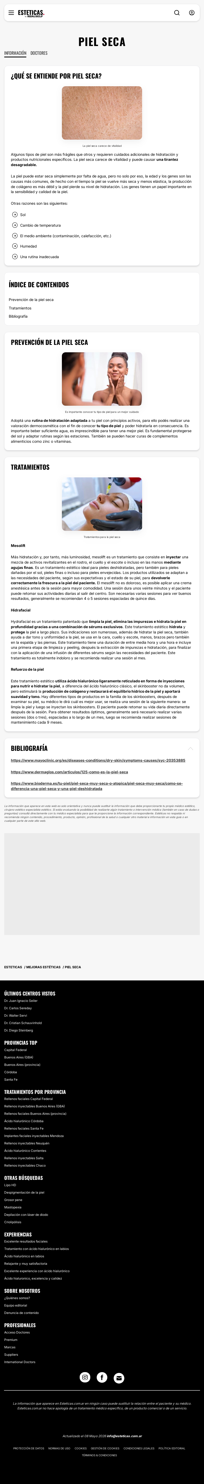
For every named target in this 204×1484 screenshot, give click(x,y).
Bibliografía (18, 316)
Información (15, 53)
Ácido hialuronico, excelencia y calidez (33, 1278)
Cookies (81, 1448)
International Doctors (19, 1362)
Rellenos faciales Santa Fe (24, 1128)
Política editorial (172, 1448)
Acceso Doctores (17, 1332)
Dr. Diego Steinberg (18, 1030)
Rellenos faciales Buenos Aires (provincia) (35, 1114)
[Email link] (119, 1378)
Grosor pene (13, 1200)
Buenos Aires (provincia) (22, 1065)
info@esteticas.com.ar (124, 1436)
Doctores (39, 53)
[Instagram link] (85, 1379)
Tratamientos (20, 308)
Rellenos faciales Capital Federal (28, 1099)
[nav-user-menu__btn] (192, 13)
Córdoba (10, 1072)
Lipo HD (10, 1185)
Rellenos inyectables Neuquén (26, 1143)
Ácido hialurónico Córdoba (24, 1121)
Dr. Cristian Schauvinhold (23, 1023)
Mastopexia (13, 1207)
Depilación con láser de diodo (26, 1215)
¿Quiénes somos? (17, 1298)
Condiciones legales (139, 1448)
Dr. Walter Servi (15, 1015)
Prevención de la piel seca (31, 299)
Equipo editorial (15, 1305)
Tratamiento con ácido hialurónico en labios (36, 1249)
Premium (10, 1340)
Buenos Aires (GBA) (18, 1057)
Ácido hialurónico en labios (24, 1256)
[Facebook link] (102, 1379)
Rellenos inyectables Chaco (25, 1165)
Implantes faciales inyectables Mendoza (34, 1136)
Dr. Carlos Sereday (18, 1008)
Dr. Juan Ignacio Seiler (20, 1001)
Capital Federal (15, 1050)
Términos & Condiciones (99, 1455)
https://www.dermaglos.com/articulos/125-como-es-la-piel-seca (69, 772)
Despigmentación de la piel (24, 1192)
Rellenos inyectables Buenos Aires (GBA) (34, 1106)
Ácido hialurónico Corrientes (25, 1151)
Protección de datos (28, 1448)
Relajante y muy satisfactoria (25, 1264)
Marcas (9, 1347)
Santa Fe (11, 1079)
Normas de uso (59, 1448)
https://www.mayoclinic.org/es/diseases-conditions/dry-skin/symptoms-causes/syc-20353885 (98, 760)
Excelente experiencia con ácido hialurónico (37, 1271)
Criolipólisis (12, 1222)
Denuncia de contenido (21, 1313)
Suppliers (11, 1355)
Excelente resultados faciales (26, 1241)
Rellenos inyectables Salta (24, 1158)
